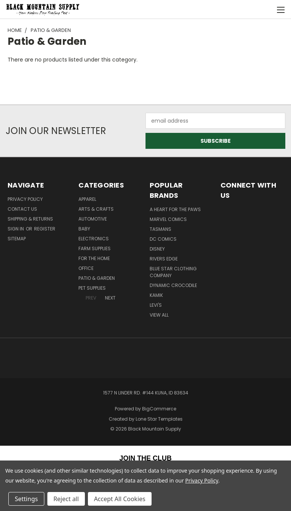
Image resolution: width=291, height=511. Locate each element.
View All (159, 315)
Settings (26, 499)
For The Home (94, 258)
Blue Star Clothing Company (173, 272)
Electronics (93, 238)
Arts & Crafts (96, 209)
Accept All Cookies (120, 499)
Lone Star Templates (159, 419)
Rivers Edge (164, 259)
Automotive (92, 219)
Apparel (87, 199)
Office (86, 268)
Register (44, 229)
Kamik (156, 295)
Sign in (16, 229)
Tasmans (160, 229)
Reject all (66, 499)
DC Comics (163, 239)
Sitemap (17, 238)
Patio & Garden (96, 278)
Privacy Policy (25, 199)
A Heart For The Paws (175, 209)
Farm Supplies (94, 248)
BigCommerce (159, 408)
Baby (84, 229)
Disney (157, 249)
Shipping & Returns (30, 219)
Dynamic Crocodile (173, 285)
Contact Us (22, 209)
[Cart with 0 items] (267, 9)
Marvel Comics (168, 219)
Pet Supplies (92, 288)
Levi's (156, 305)
